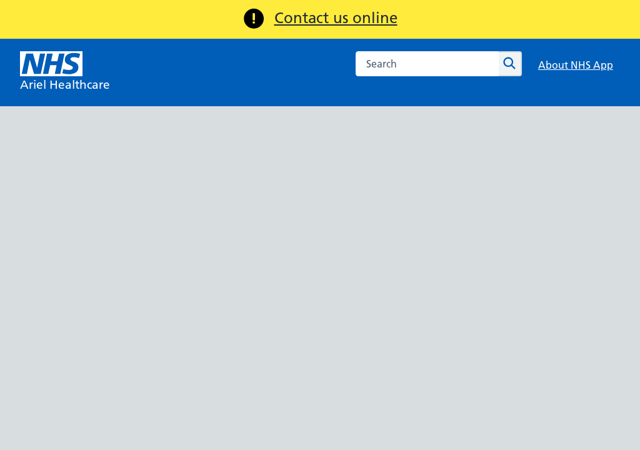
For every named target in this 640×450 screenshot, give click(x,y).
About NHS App (575, 65)
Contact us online (336, 18)
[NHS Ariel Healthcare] (65, 72)
